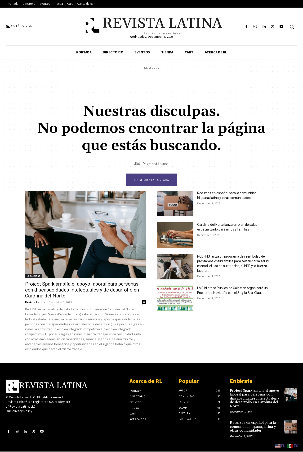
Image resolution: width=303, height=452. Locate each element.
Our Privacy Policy (19, 412)
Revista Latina (35, 302)
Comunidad (33, 276)
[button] (291, 26)
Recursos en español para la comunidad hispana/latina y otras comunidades (253, 427)
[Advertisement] (151, 81)
